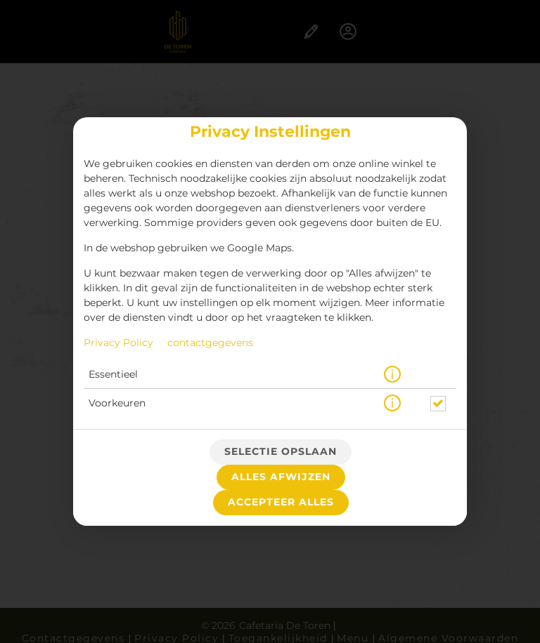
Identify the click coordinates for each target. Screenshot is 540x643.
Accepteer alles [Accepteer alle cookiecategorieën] (281, 503)
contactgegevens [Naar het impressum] (210, 343)
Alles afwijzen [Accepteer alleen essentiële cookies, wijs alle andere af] (280, 477)
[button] (392, 374)
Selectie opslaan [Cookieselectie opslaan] (280, 452)
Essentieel (113, 375)
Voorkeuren (117, 404)
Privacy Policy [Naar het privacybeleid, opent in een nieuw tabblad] (118, 343)
